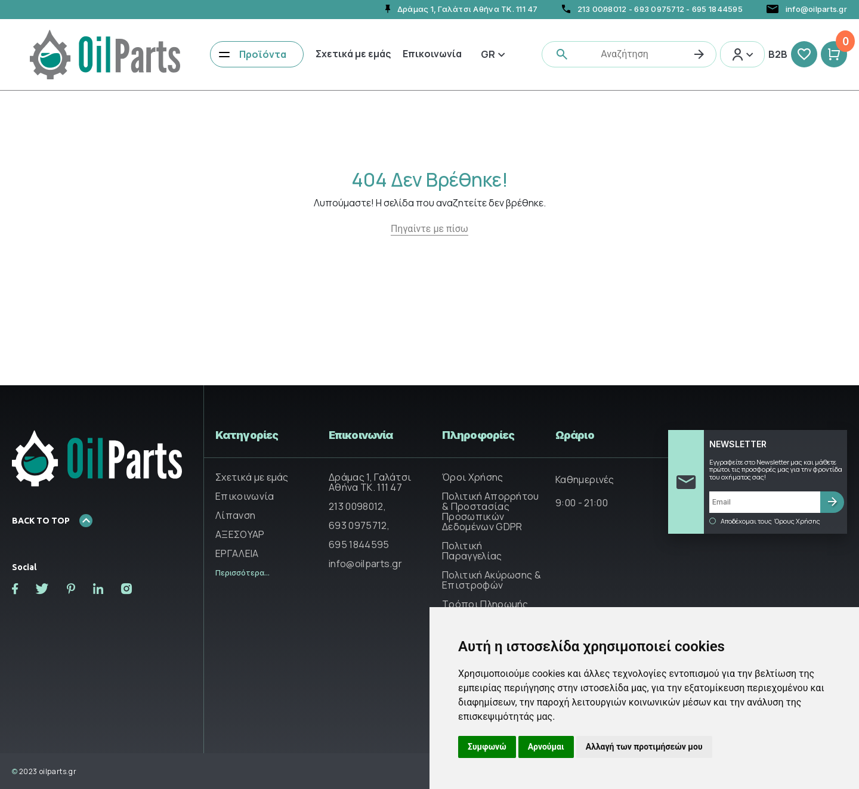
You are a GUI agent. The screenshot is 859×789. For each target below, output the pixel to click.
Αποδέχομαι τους (764, 521)
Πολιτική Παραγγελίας (472, 550)
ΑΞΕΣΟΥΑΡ (240, 534)
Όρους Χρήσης (797, 521)
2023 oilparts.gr (44, 771)
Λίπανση (235, 515)
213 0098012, (357, 506)
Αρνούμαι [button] (546, 746)
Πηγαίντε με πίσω (429, 228)
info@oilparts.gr (365, 563)
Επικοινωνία (432, 53)
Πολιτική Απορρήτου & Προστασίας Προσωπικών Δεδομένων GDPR (490, 511)
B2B (777, 54)
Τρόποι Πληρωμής (485, 604)
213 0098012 (602, 9)
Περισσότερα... (242, 572)
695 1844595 (717, 9)
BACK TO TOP (52, 520)
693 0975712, (359, 525)
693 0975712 (659, 9)
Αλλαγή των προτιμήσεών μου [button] (644, 746)
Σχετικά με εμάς (353, 53)
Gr (493, 54)
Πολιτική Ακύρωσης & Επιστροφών (491, 580)
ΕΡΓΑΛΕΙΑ (237, 553)
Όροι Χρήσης (472, 477)
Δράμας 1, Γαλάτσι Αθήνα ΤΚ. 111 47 (370, 482)
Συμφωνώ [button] (487, 746)
